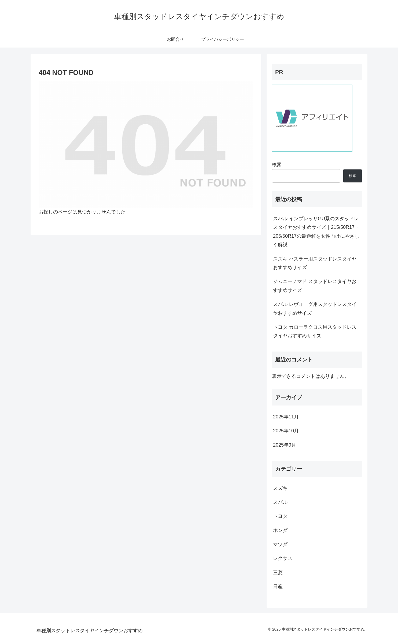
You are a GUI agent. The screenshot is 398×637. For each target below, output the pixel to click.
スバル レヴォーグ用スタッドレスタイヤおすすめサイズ (314, 309)
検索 (277, 164)
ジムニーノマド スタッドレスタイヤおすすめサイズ (314, 286)
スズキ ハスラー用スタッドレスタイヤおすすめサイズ (314, 263)
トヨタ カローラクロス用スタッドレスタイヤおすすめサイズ (314, 331)
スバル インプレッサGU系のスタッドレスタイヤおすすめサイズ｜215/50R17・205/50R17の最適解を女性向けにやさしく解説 (316, 231)
